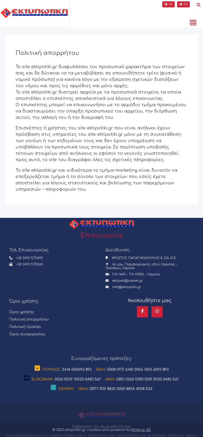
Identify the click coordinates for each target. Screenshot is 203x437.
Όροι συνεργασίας (27, 334)
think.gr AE (141, 430)
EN (183, 4)
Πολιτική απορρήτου (29, 319)
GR (168, 4)
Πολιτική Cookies (25, 327)
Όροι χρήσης (21, 312)
